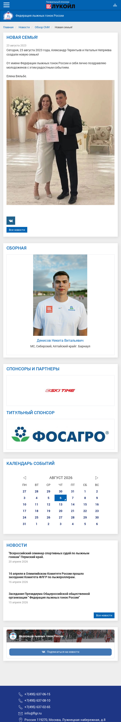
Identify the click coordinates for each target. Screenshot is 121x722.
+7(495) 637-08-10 (37, 700)
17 (24, 511)
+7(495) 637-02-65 (37, 707)
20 (60, 511)
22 (85, 511)
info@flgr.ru (33, 713)
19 (48, 511)
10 (24, 504)
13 (60, 504)
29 (48, 491)
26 (48, 517)
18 (36, 511)
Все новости (17, 230)
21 (72, 511)
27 (24, 491)
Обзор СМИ (42, 27)
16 (97, 504)
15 (85, 504)
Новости (24, 27)
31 (72, 491)
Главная (8, 27)
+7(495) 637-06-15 (37, 694)
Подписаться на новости (63, 651)
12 (48, 504)
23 (97, 511)
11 (36, 504)
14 (72, 504)
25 (36, 517)
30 (60, 491)
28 (36, 491)
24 (24, 517)
